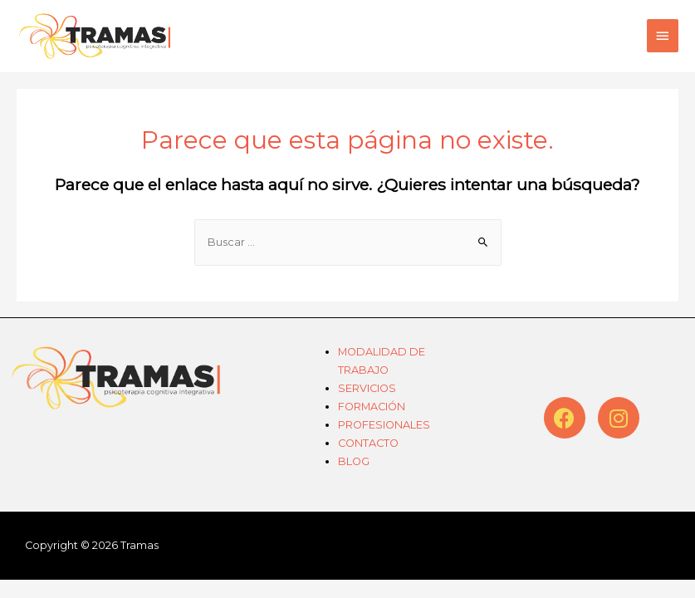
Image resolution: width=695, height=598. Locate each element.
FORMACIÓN (371, 406)
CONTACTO (368, 443)
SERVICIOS (367, 388)
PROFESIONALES (384, 425)
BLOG (354, 461)
